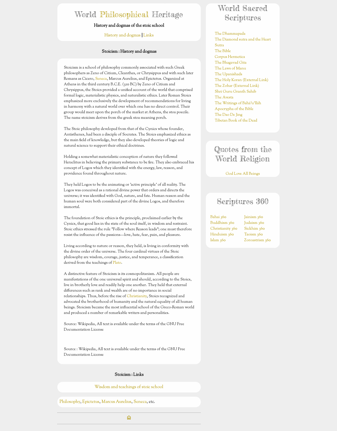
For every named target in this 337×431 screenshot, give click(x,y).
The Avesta (224, 97)
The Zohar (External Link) (237, 86)
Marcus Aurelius (116, 402)
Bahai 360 (218, 217)
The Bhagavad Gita (231, 63)
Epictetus (90, 402)
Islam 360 (218, 240)
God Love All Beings (243, 174)
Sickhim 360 (254, 229)
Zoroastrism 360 (257, 240)
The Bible (223, 51)
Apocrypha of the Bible (234, 109)
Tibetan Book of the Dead (236, 121)
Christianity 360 (223, 229)
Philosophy (70, 402)
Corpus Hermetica (230, 57)
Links (148, 35)
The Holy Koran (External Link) (241, 80)
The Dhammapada (230, 34)
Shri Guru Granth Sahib (235, 92)
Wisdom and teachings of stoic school (129, 387)
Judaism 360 (254, 223)
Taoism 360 (253, 234)
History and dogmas (122, 35)
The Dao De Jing (228, 115)
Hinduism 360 (222, 234)
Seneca (101, 79)
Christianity (137, 296)
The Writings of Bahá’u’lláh (238, 103)
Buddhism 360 (222, 223)
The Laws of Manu (230, 68)
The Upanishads (228, 74)
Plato (117, 263)
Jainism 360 (253, 217)
